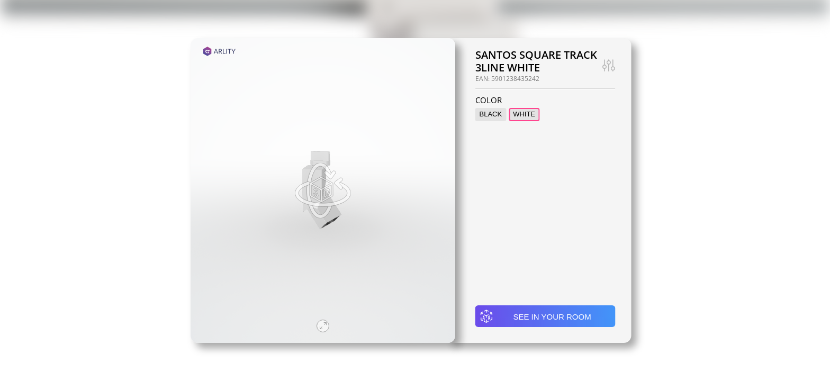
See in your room (535, 316)
